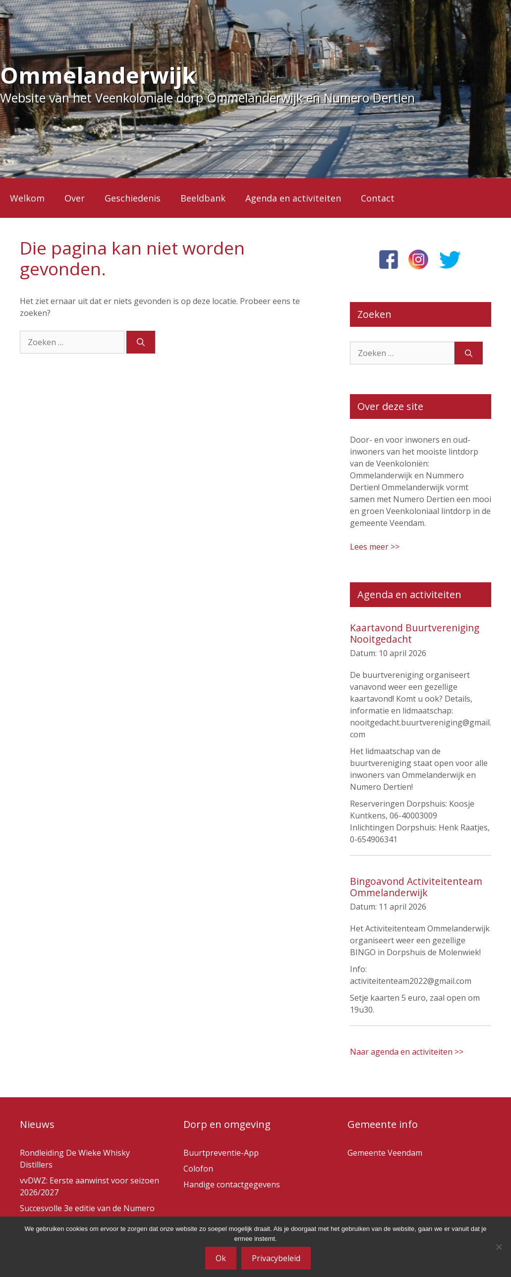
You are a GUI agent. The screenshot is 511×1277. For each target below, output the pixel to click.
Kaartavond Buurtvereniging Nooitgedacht (414, 633)
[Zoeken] (140, 342)
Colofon (198, 1168)
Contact (378, 198)
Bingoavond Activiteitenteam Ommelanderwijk (416, 886)
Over (74, 198)
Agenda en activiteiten (293, 198)
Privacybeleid (276, 1258)
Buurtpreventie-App (221, 1152)
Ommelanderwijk (98, 75)
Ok (221, 1258)
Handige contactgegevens (231, 1184)
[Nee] (499, 1247)
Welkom (27, 198)
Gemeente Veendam (384, 1152)
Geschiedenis (133, 198)
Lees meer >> (374, 546)
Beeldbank (203, 198)
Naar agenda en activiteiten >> (406, 1051)
